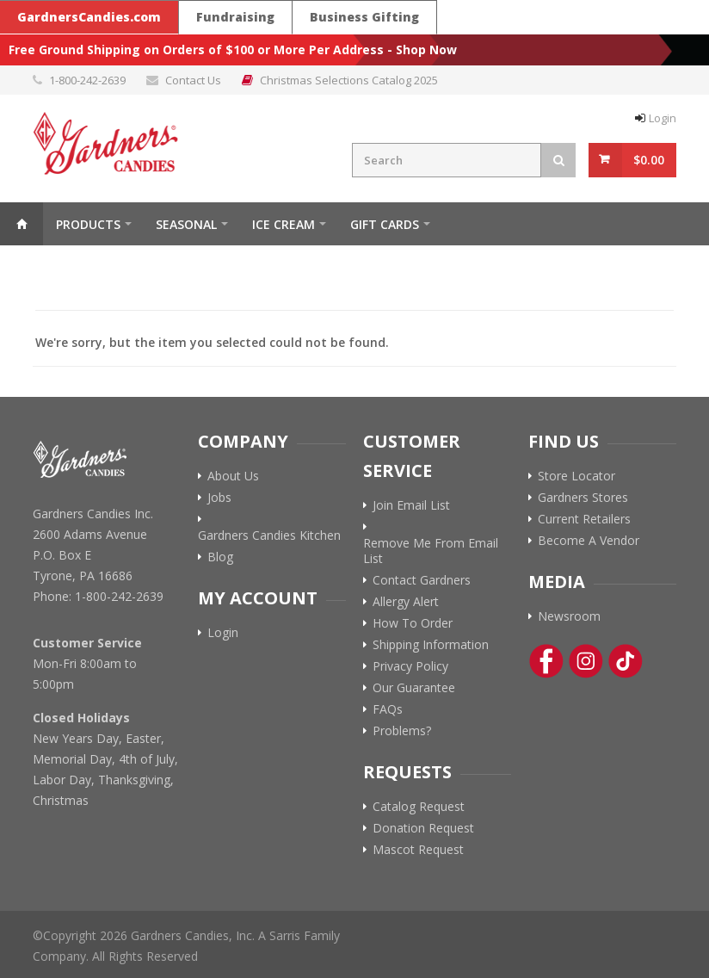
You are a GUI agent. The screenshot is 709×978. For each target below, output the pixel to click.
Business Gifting (364, 17)
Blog (220, 557)
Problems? (402, 731)
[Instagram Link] (586, 661)
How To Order (413, 623)
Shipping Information (431, 645)
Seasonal (186, 224)
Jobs (219, 497)
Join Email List (411, 505)
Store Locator (576, 476)
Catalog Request (419, 806)
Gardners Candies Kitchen (269, 535)
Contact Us (193, 80)
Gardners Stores (583, 497)
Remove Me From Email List (430, 550)
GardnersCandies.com (89, 17)
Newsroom (569, 616)
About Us (233, 476)
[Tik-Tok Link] (625, 661)
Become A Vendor (588, 540)
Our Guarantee (414, 688)
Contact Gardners (422, 580)
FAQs (388, 709)
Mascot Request (418, 849)
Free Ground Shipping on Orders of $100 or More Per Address (196, 49)
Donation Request (423, 828)
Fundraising (235, 17)
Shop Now (426, 49)
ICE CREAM (283, 224)
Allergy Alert (406, 602)
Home (21, 223)
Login (662, 118)
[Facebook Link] (546, 661)
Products (88, 224)
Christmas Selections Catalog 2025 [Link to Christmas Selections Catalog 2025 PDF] (349, 80)
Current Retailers (584, 519)
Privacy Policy (410, 666)
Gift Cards (384, 224)
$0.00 (648, 160)
